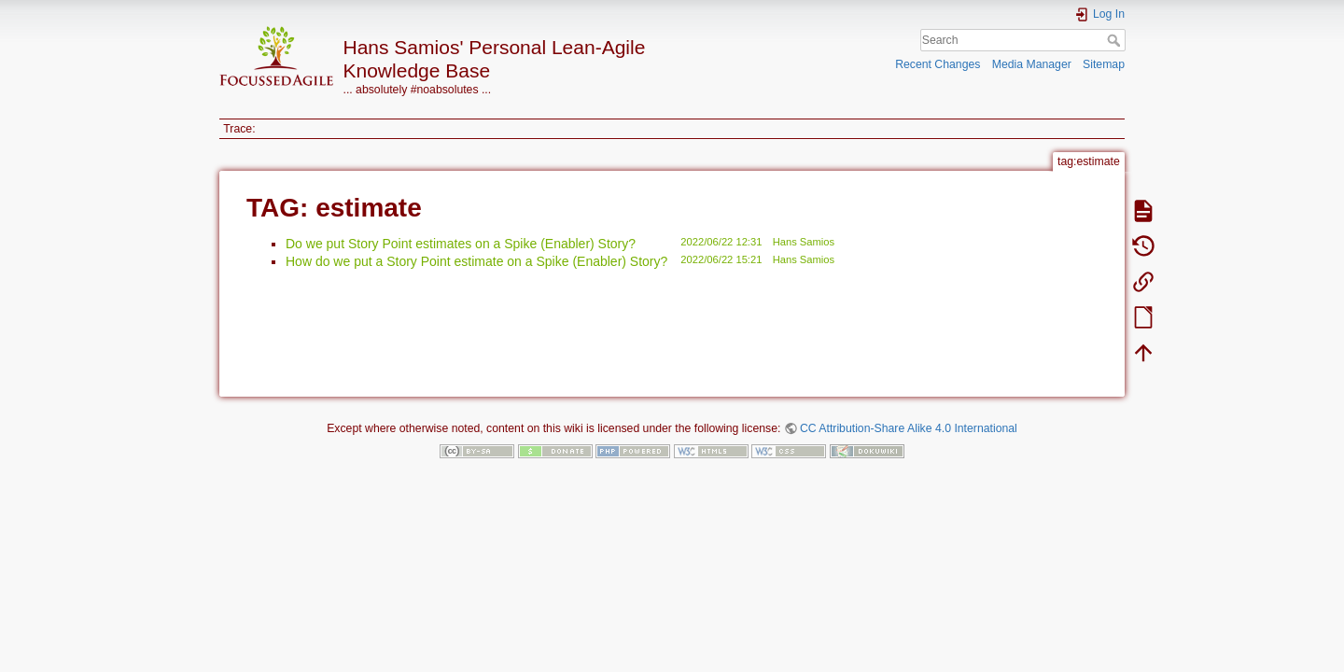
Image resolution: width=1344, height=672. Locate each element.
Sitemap (1104, 64)
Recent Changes (937, 64)
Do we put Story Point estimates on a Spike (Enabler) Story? (461, 243)
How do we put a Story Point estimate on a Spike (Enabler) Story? (476, 261)
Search (1116, 40)
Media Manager (1031, 64)
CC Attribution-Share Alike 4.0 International (908, 428)
